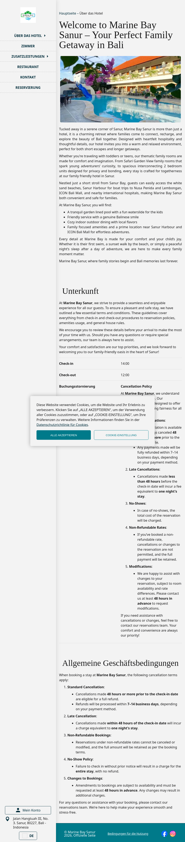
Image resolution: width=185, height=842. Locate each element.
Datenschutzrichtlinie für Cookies (62, 424)
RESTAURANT (28, 67)
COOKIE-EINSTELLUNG (121, 435)
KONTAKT (28, 77)
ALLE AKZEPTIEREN (63, 435)
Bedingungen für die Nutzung (128, 833)
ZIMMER (28, 46)
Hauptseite (68, 13)
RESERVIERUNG (28, 87)
